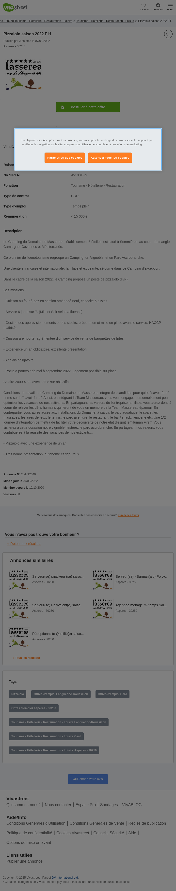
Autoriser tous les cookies (110, 157)
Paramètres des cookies (64, 157)
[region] (88, 149)
